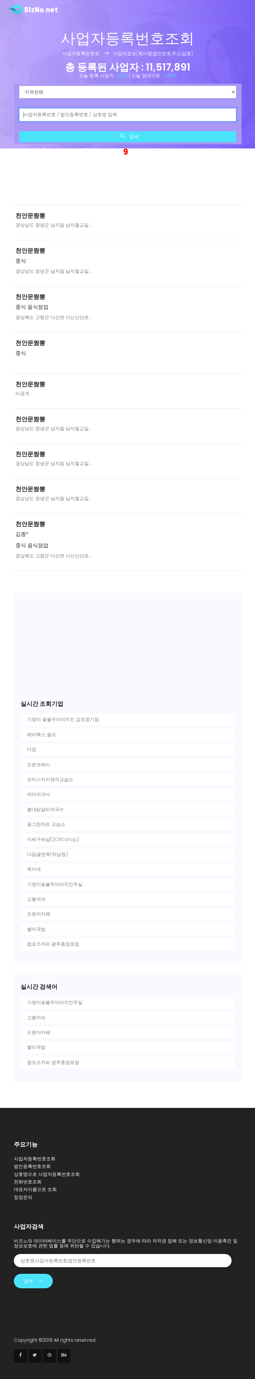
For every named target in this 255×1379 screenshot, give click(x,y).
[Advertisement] (127, 182)
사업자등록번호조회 (34, 1158)
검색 (129, 136)
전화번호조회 (28, 1181)
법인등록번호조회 (32, 1166)
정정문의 (23, 1197)
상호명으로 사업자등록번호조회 (47, 1174)
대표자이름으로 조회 (35, 1189)
